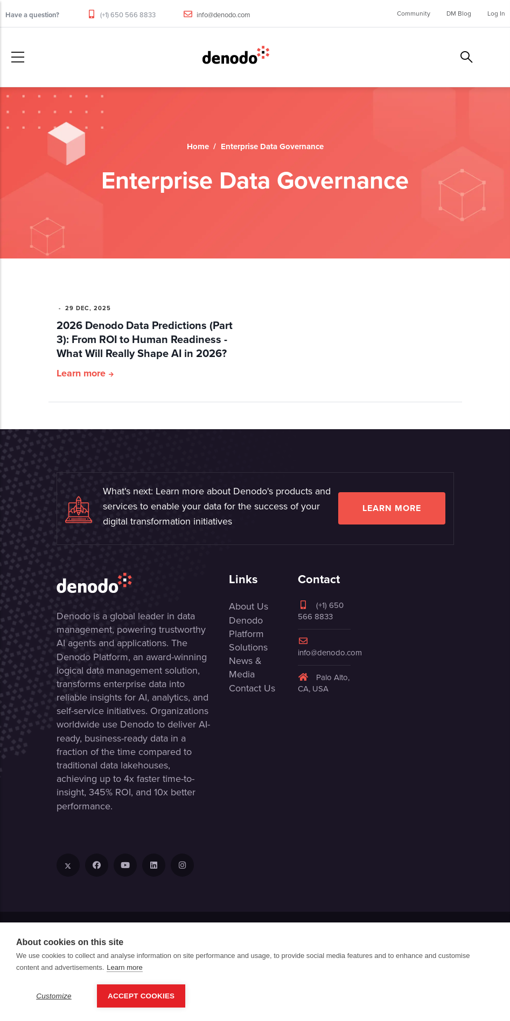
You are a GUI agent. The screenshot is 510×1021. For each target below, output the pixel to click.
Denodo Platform (246, 627)
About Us (248, 606)
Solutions (248, 647)
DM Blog (458, 13)
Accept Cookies (141, 996)
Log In (496, 13)
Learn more (81, 373)
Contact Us (252, 688)
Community (413, 13)
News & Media (245, 667)
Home (198, 146)
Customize (54, 996)
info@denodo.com (223, 15)
